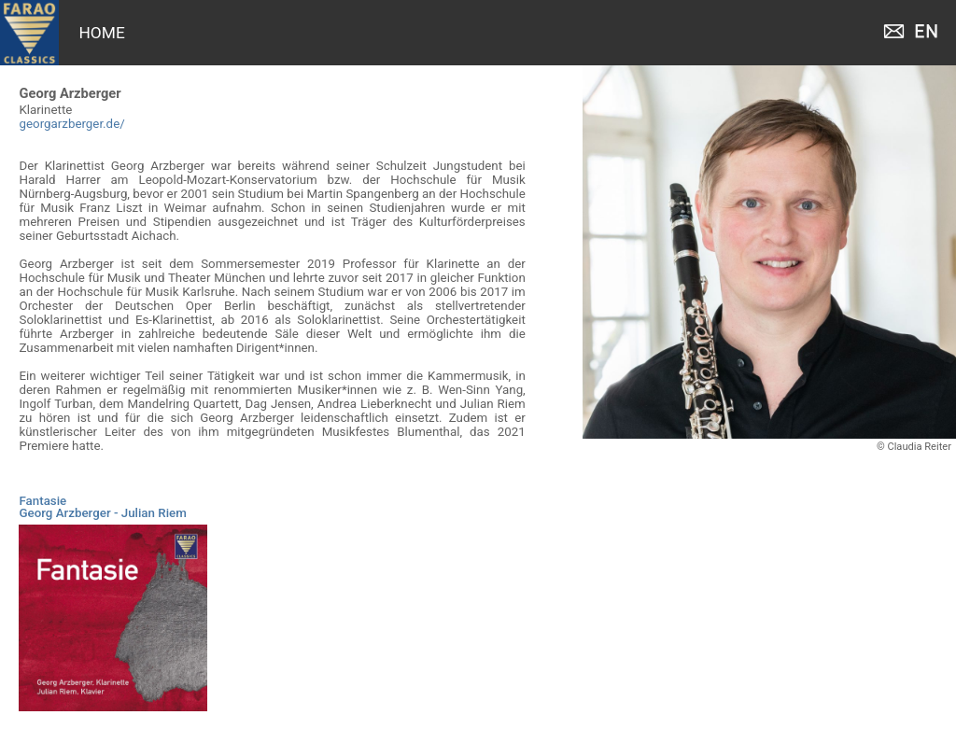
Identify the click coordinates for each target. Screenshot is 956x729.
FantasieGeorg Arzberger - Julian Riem (102, 507)
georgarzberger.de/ (71, 124)
